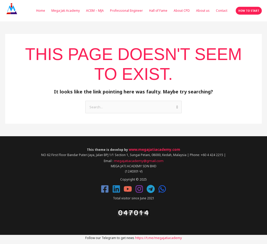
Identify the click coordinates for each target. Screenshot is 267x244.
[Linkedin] (116, 187)
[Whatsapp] (162, 187)
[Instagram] (139, 187)
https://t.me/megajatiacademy (158, 236)
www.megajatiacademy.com (154, 148)
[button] (249, 11)
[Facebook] (105, 187)
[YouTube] (128, 187)
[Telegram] (151, 187)
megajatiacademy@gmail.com (138, 159)
